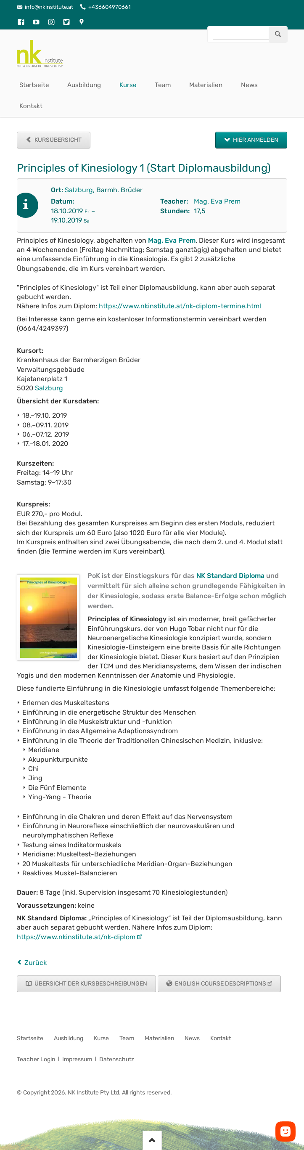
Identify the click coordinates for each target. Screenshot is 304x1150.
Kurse (128, 85)
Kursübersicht (57, 139)
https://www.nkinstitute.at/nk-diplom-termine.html (180, 306)
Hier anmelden (255, 139)
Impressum (77, 1059)
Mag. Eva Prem (217, 201)
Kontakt (30, 106)
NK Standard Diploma (230, 576)
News (249, 85)
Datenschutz (116, 1059)
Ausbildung (84, 85)
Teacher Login (36, 1059)
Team (163, 85)
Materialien (205, 85)
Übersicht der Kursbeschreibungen (90, 983)
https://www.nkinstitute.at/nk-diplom (76, 937)
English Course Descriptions (220, 983)
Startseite (34, 85)
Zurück (35, 963)
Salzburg (79, 190)
